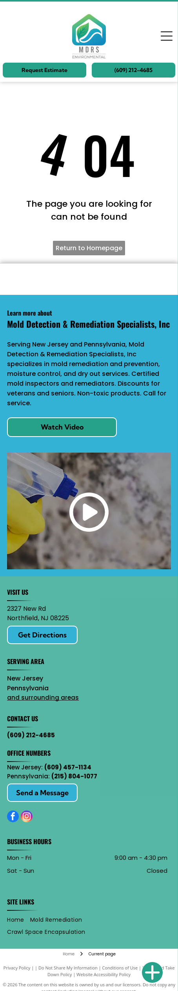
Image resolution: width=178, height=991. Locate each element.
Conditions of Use (120, 968)
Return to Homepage (89, 248)
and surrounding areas (43, 697)
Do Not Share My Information (68, 968)
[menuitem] (18, 920)
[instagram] (27, 817)
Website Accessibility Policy (103, 974)
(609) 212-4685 (31, 735)
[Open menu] (167, 36)
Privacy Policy (17, 968)
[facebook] (13, 817)
